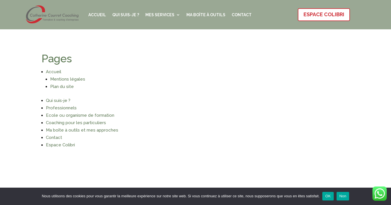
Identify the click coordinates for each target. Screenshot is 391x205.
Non (343, 196)
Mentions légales (67, 79)
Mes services (159, 15)
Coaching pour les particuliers (76, 122)
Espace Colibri (324, 14)
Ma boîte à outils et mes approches (82, 130)
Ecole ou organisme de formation (80, 115)
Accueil (97, 15)
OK (328, 196)
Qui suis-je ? (125, 15)
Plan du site (62, 86)
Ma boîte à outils (205, 15)
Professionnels (61, 107)
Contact (242, 15)
